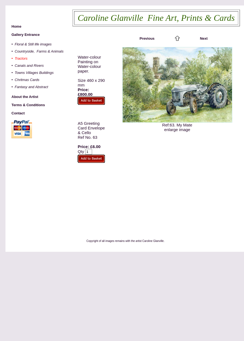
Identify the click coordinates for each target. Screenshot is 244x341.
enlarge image (177, 129)
